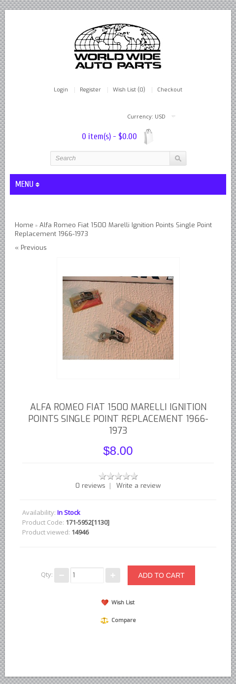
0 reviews (90, 485)
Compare (118, 620)
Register (90, 90)
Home (24, 225)
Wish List (118, 602)
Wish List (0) (129, 90)
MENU (27, 184)
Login (61, 90)
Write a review (138, 485)
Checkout (169, 90)
